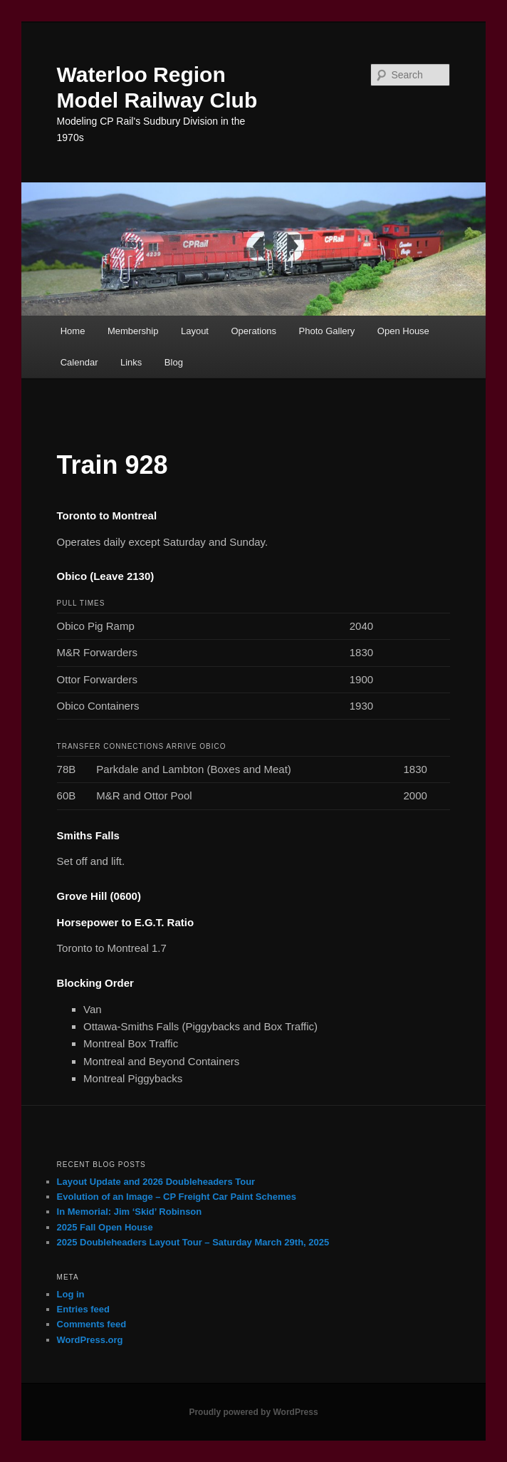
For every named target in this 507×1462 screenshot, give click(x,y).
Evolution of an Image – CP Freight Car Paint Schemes (176, 1196)
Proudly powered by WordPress (253, 1412)
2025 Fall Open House (105, 1227)
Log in (71, 1294)
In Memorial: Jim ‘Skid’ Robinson (129, 1211)
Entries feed (83, 1309)
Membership (133, 331)
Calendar (79, 362)
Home (73, 331)
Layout (195, 331)
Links (131, 362)
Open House (403, 331)
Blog (173, 362)
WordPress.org (90, 1339)
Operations (254, 331)
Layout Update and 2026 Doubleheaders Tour (156, 1181)
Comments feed (92, 1324)
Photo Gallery (327, 331)
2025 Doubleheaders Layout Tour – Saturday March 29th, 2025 (193, 1242)
